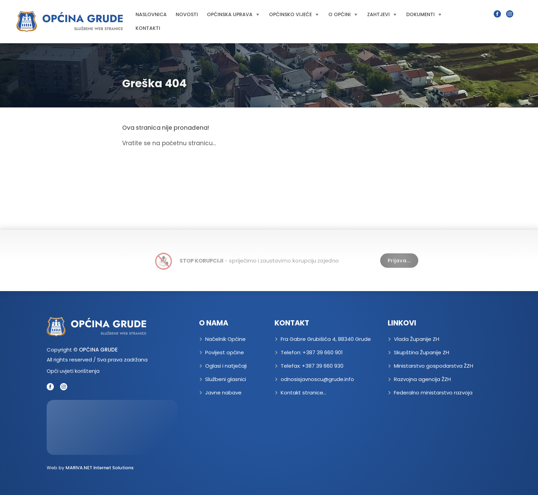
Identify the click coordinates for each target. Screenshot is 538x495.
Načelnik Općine (225, 339)
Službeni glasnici (225, 379)
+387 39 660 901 (323, 352)
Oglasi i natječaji (226, 365)
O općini (342, 14)
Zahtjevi (381, 14)
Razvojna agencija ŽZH (422, 379)
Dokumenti (423, 14)
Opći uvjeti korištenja (73, 371)
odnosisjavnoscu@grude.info (317, 379)
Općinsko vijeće (293, 14)
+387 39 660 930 (322, 365)
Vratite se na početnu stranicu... (169, 143)
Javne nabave (223, 392)
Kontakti (148, 28)
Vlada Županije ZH (416, 339)
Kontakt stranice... (303, 392)
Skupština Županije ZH (421, 352)
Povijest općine (224, 352)
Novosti (187, 14)
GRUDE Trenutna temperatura (112, 427)
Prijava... (399, 260)
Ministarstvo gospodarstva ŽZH (433, 365)
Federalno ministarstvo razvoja (433, 392)
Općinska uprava (233, 14)
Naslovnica (151, 14)
